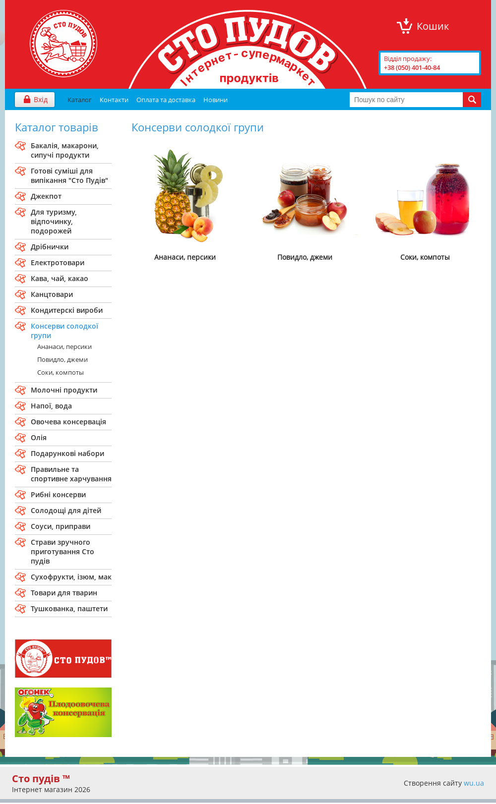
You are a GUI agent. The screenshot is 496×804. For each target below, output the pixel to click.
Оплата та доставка (165, 99)
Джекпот (46, 196)
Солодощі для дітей (66, 510)
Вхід (41, 99)
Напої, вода (51, 405)
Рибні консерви (58, 494)
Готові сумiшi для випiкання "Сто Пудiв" (69, 175)
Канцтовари (52, 294)
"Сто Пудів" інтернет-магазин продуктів (63, 43)
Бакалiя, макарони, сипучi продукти (65, 150)
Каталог (79, 99)
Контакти (114, 99)
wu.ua (474, 783)
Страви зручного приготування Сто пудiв (62, 551)
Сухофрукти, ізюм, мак (71, 576)
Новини (215, 99)
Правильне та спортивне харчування (71, 473)
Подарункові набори (67, 453)
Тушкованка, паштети (69, 608)
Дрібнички (49, 246)
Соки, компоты (60, 372)
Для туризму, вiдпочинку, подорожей (54, 221)
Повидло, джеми (62, 359)
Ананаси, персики (64, 346)
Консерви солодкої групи (64, 330)
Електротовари (57, 262)
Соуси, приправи (60, 526)
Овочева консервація (68, 421)
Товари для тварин (64, 592)
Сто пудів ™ (41, 778)
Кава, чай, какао (59, 278)
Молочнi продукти (64, 390)
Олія (39, 437)
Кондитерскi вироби (67, 310)
